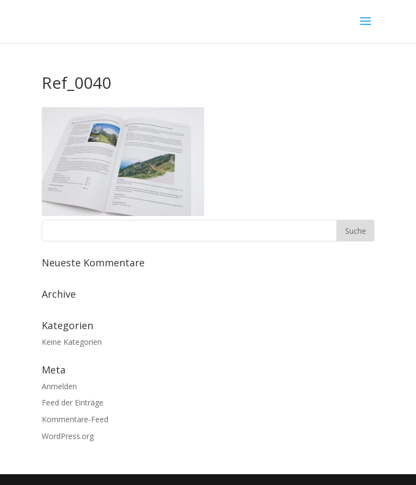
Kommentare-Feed (75, 419)
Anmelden (59, 386)
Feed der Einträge (72, 402)
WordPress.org (68, 436)
